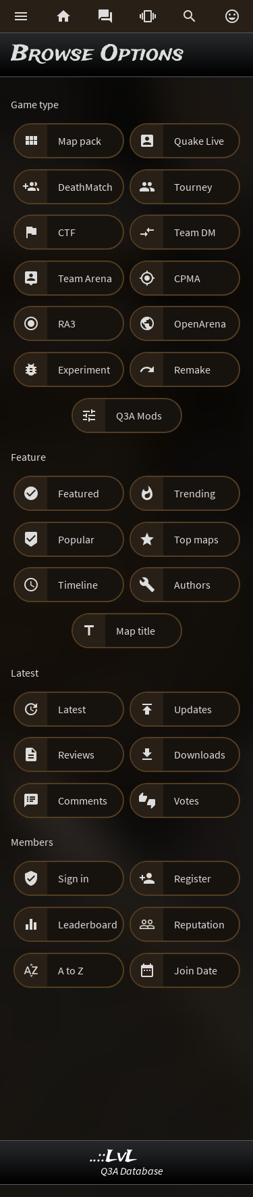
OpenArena (200, 323)
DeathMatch (85, 187)
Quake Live (199, 141)
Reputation (199, 924)
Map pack (79, 141)
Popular (76, 539)
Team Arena (85, 278)
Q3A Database (132, 1170)
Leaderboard (87, 924)
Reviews (76, 754)
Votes (186, 800)
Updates (193, 709)
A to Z (71, 970)
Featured (78, 493)
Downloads (199, 754)
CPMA (187, 278)
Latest (72, 709)
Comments (82, 800)
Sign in (73, 878)
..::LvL (113, 1157)
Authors (192, 584)
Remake (192, 369)
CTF (67, 232)
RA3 (67, 323)
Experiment (84, 369)
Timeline (78, 584)
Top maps (196, 539)
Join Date (195, 970)
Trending (194, 493)
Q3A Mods (139, 415)
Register (192, 878)
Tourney (193, 187)
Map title (135, 630)
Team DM (195, 232)
